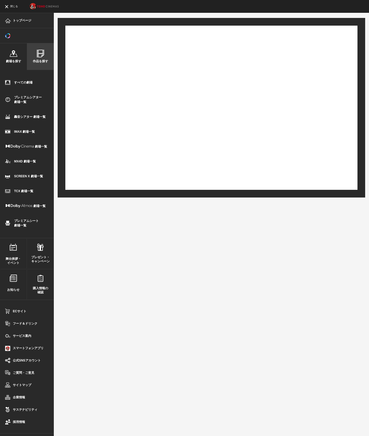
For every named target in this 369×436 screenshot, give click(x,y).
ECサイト (15, 312)
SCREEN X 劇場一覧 (24, 177)
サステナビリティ (21, 410)
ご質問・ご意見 (19, 373)
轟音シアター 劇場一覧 (25, 117)
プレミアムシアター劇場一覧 (23, 100)
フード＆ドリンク (21, 324)
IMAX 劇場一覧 (20, 132)
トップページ (18, 21)
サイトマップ (18, 385)
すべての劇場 (19, 83)
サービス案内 (18, 336)
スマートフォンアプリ (24, 348)
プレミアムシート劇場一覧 (22, 223)
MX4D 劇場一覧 (20, 162)
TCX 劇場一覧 (19, 191)
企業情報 (15, 398)
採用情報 (15, 422)
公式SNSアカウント (23, 361)
